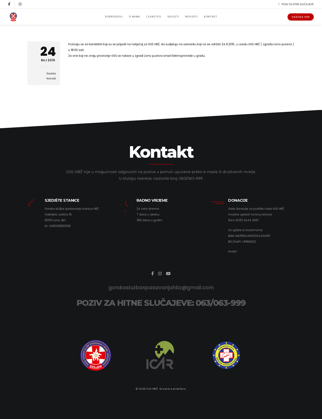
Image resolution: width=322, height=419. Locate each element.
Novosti (51, 78)
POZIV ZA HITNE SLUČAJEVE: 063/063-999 (161, 302)
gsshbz (51, 73)
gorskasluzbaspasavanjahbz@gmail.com (161, 287)
